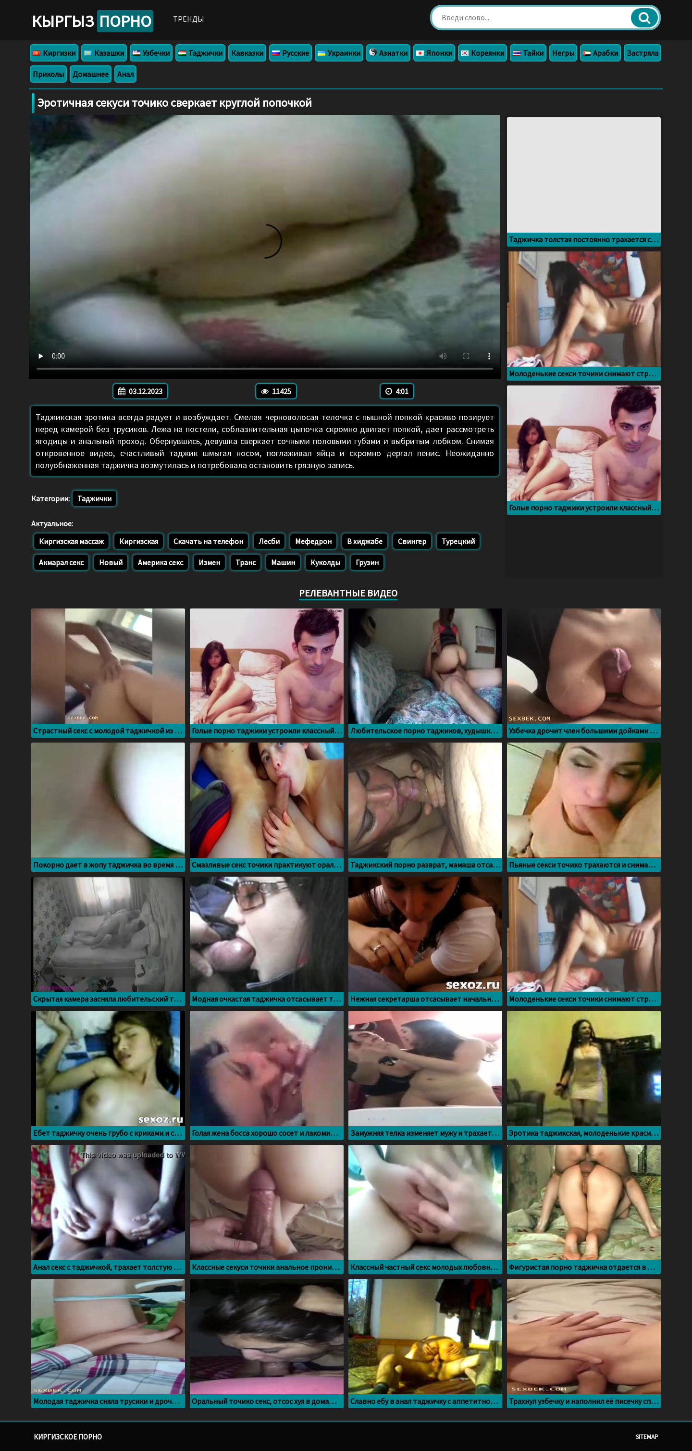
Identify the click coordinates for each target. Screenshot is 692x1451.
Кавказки (247, 53)
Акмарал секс (61, 562)
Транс (245, 562)
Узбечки (151, 53)
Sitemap (647, 1437)
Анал (125, 74)
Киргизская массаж (71, 541)
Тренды (188, 19)
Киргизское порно (68, 1436)
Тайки (528, 53)
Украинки (339, 53)
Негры (563, 53)
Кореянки (482, 53)
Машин (283, 562)
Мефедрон (313, 541)
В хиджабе (365, 541)
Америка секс (160, 562)
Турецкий (458, 541)
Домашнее (91, 74)
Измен (209, 562)
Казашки (104, 53)
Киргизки (54, 53)
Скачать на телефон (208, 541)
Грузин (367, 562)
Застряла (642, 53)
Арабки (600, 53)
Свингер (412, 541)
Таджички (200, 53)
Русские (290, 53)
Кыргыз (92, 21)
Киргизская (138, 541)
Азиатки (388, 53)
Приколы (48, 74)
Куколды (325, 562)
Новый (111, 562)
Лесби (269, 541)
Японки (434, 53)
